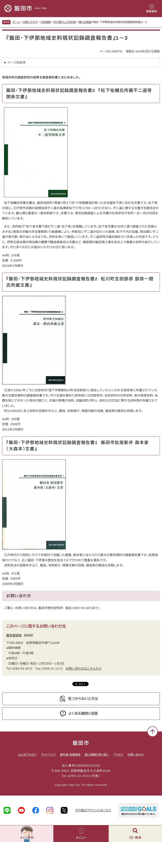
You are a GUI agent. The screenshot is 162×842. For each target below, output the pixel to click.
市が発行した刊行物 (65, 22)
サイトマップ (48, 754)
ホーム (16, 22)
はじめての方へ (27, 754)
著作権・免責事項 (70, 754)
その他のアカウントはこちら (93, 810)
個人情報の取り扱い (97, 754)
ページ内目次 (17, 62)
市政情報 (45, 22)
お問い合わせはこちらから (84, 668)
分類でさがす (30, 22)
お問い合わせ (135, 754)
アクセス (118, 754)
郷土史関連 (85, 22)
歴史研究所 (14, 635)
